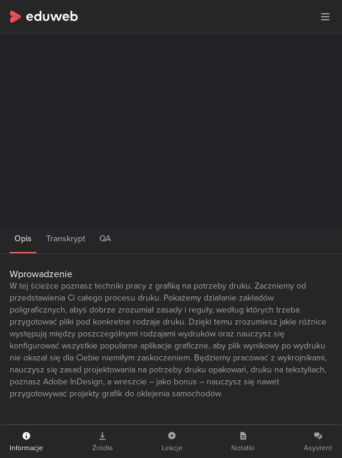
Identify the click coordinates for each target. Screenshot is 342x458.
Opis (23, 238)
